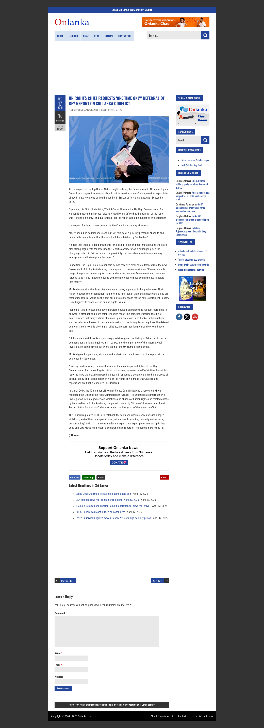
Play (96, 36)
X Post (101, 477)
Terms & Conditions (202, 716)
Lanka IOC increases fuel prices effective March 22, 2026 (192, 219)
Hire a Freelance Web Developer (195, 160)
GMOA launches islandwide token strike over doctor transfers (190, 207)
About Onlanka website (163, 716)
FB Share (74, 477)
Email (58, 665)
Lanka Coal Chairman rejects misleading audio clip (103, 493)
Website (59, 677)
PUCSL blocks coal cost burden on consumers (100, 512)
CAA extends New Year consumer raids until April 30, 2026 (107, 499)
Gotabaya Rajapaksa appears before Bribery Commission (191, 231)
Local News (60, 127)
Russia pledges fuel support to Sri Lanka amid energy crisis (192, 196)
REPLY (164, 477)
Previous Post (67, 581)
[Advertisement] (132, 68)
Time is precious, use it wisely (191, 259)
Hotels (109, 36)
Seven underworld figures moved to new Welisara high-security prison (113, 518)
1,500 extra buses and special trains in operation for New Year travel (113, 506)
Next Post (157, 581)
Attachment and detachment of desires (192, 252)
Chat (86, 36)
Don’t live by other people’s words (193, 264)
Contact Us (183, 716)
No (60, 115)
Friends (73, 36)
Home (60, 36)
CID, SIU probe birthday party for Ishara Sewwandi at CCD (192, 184)
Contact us (124, 36)
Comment (60, 120)
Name (58, 653)
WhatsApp (88, 477)
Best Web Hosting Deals (192, 165)
